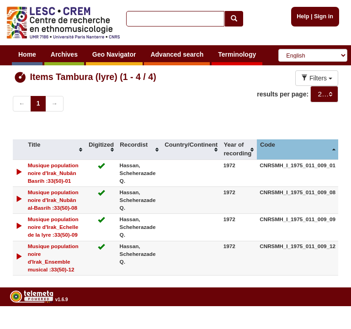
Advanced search (176, 54)
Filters (316, 78)
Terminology (237, 54)
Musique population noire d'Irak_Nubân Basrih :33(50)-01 (53, 173)
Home (27, 54)
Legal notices (328, 322)
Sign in (323, 16)
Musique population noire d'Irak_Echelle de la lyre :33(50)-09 (53, 227)
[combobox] (324, 94)
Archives (64, 54)
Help (303, 16)
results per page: (282, 94)
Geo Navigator (114, 54)
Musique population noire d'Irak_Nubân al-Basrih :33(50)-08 (53, 200)
